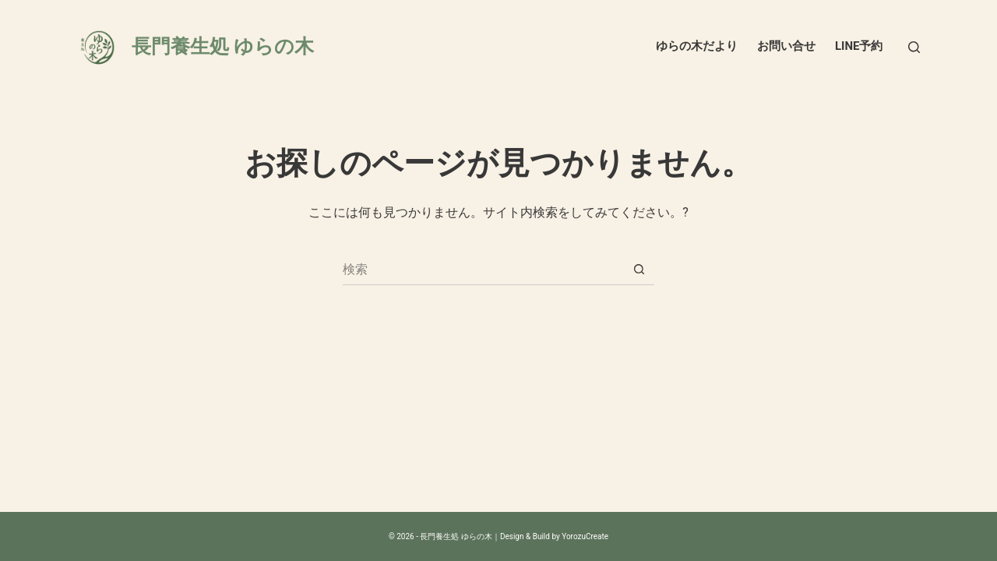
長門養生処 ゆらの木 (223, 46)
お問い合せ (786, 46)
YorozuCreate (585, 536)
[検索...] (483, 269)
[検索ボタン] (638, 269)
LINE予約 (859, 46)
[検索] (914, 47)
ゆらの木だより (697, 46)
